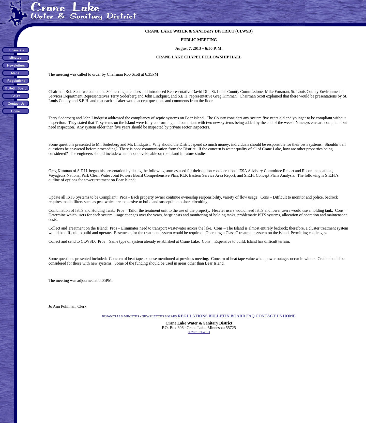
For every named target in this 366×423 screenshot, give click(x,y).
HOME (289, 316)
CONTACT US (269, 316)
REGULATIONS (192, 316)
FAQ (250, 316)
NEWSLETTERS (154, 316)
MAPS (172, 316)
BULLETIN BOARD (227, 316)
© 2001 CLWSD (199, 332)
